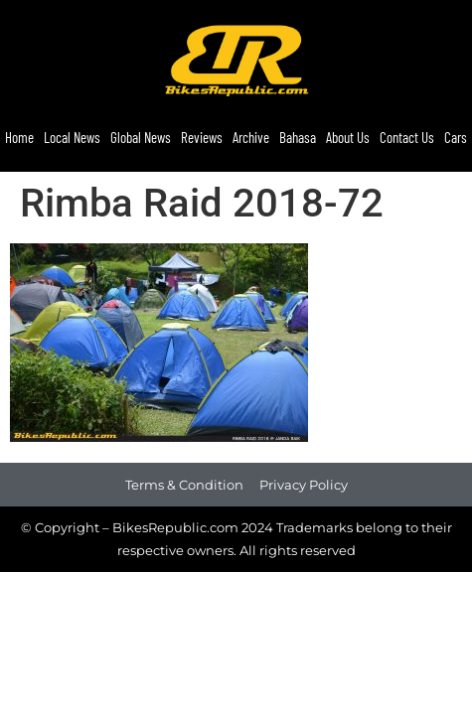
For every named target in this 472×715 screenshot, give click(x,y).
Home (19, 137)
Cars (455, 137)
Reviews (202, 137)
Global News (140, 137)
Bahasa (297, 137)
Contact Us (407, 137)
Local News (72, 137)
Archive (251, 137)
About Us (348, 137)
